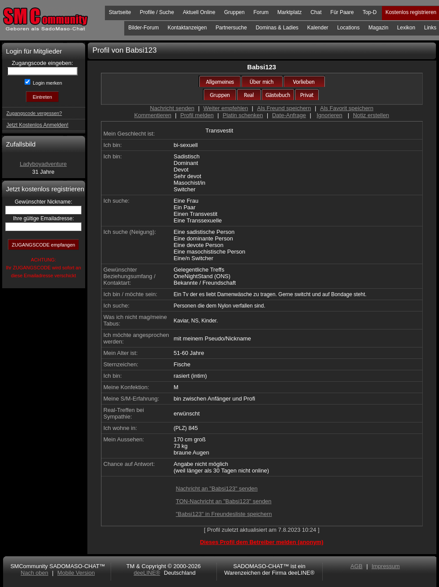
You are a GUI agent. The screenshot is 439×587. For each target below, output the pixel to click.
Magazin (378, 28)
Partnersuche (231, 28)
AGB (356, 566)
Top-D (370, 12)
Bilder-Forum (143, 28)
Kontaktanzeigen (187, 28)
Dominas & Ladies (276, 28)
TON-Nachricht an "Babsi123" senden (224, 501)
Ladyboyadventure (43, 164)
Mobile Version (76, 572)
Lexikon (406, 28)
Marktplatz (289, 12)
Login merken (47, 83)
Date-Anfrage (289, 115)
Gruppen (234, 12)
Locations (348, 28)
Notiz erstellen (371, 115)
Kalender (317, 28)
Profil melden (197, 115)
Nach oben (34, 572)
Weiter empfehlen (225, 108)
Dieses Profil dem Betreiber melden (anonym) (261, 542)
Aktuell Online (199, 12)
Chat (315, 12)
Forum (261, 12)
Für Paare (342, 12)
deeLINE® (146, 572)
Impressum (385, 566)
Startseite (120, 12)
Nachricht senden (172, 108)
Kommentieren (153, 115)
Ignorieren (329, 115)
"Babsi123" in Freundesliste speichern (224, 514)
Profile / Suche (157, 12)
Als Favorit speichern (346, 108)
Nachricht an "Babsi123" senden (217, 488)
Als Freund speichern (284, 108)
